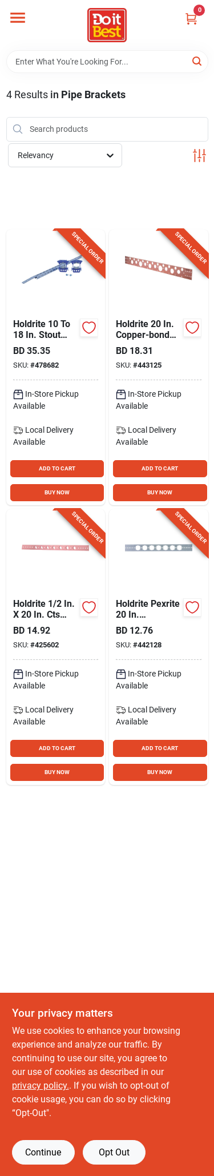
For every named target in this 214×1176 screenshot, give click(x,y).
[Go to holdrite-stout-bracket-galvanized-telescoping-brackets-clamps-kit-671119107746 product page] (56, 367)
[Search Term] (107, 61)
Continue (43, 1152)
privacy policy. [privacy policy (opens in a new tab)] (40, 1085)
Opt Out (114, 1152)
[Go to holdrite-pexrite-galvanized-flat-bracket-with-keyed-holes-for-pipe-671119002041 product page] (158, 647)
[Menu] (17, 17)
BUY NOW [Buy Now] (57, 492)
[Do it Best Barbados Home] (107, 25)
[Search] (197, 60)
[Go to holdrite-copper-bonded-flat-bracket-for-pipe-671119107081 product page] (158, 367)
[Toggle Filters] (199, 155)
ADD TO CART (57, 468)
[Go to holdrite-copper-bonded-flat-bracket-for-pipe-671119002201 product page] (56, 647)
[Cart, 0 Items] (191, 19)
